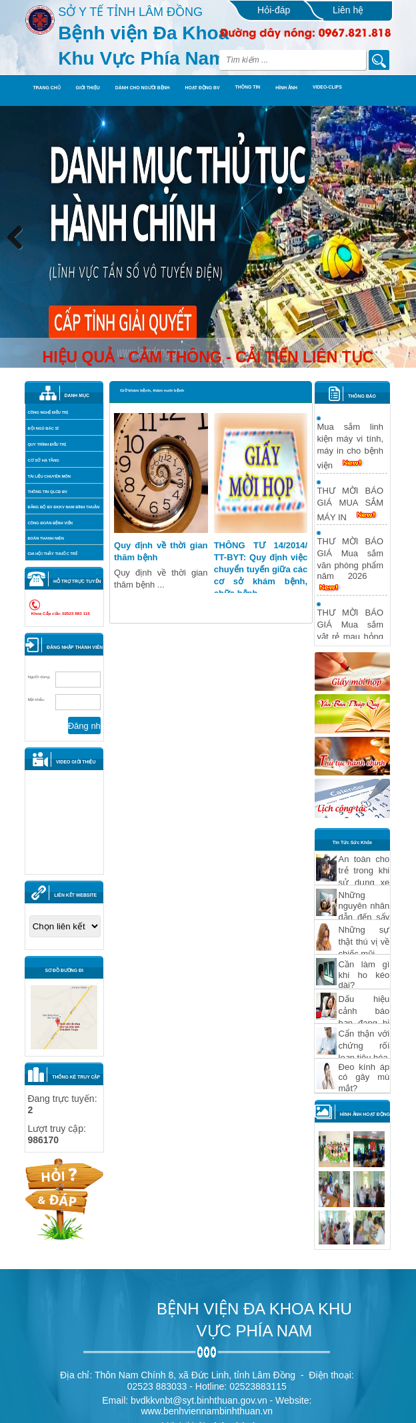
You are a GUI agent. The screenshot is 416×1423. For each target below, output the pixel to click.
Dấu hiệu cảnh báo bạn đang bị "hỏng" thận (364, 1017)
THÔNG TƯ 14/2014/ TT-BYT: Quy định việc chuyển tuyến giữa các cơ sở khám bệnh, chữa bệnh (261, 569)
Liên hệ (348, 10)
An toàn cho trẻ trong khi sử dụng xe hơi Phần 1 (364, 876)
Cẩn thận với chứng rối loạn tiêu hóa (364, 1046)
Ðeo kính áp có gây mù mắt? (364, 1077)
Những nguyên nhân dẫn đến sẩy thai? (364, 911)
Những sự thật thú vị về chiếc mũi (364, 942)
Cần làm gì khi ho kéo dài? (364, 974)
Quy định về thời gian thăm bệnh (161, 551)
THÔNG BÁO (362, 396)
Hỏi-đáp (273, 10)
